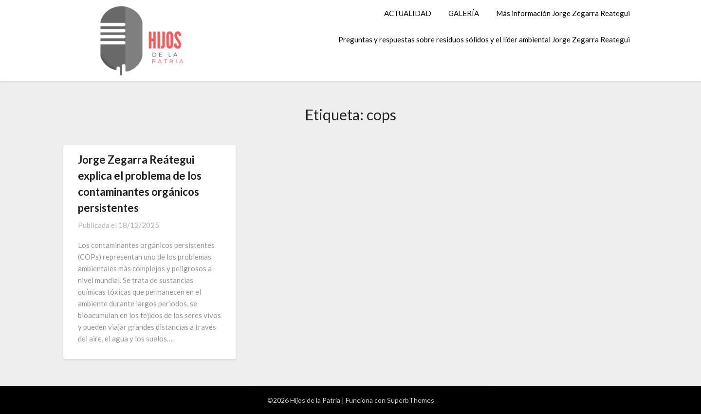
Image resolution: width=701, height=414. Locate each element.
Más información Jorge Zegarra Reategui (563, 13)
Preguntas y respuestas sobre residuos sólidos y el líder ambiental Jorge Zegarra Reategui (484, 39)
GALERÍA (463, 13)
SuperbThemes (410, 400)
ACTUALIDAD (407, 13)
